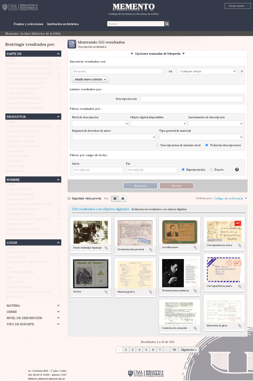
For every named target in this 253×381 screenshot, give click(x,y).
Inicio (76, 163)
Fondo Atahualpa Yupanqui (24, 84)
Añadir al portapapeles (106, 248)
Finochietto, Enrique (20, 142)
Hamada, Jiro (15, 172)
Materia (13, 305)
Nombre (13, 179)
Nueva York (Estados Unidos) (26, 263)
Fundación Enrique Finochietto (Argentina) (35, 235)
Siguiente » (188, 350)
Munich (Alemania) (18, 288)
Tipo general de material (175, 131)
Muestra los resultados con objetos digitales (159, 209)
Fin (128, 163)
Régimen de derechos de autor (91, 131)
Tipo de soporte (20, 323)
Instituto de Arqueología (23, 147)
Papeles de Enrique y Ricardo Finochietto (35, 64)
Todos (10, 59)
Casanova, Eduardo (19, 190)
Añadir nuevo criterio (90, 79)
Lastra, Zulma (15, 167)
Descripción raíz (126, 99)
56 (174, 350)
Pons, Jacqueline (17, 157)
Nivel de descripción (24, 317)
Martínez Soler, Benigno (23, 230)
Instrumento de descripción (206, 117)
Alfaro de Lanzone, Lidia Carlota (28, 220)
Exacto (217, 169)
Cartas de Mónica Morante (24, 89)
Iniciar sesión (237, 6)
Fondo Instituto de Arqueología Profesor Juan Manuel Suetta (48, 69)
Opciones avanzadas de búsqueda (157, 53)
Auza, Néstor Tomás (20, 200)
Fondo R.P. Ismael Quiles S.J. (25, 109)
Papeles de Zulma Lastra (23, 104)
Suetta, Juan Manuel (19, 195)
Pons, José (13, 162)
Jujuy (9, 278)
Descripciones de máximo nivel (178, 145)
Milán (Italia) (14, 298)
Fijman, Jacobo (16, 152)
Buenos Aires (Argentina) (23, 253)
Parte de (14, 53)
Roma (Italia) (14, 283)
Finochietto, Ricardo (20, 137)
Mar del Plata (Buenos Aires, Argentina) (33, 293)
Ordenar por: (204, 198)
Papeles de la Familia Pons (24, 99)
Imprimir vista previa (84, 198)
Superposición (193, 169)
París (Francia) (16, 258)
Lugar (12, 242)
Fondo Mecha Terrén (21, 94)
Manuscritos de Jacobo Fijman (27, 79)
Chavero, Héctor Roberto (24, 132)
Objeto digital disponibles (147, 117)
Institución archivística (62, 24)
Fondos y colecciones (28, 24)
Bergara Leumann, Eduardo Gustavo (31, 127)
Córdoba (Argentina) (20, 273)
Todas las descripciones (223, 145)
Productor (16, 116)
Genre (12, 311)
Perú (9, 268)
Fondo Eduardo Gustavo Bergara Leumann (35, 74)
